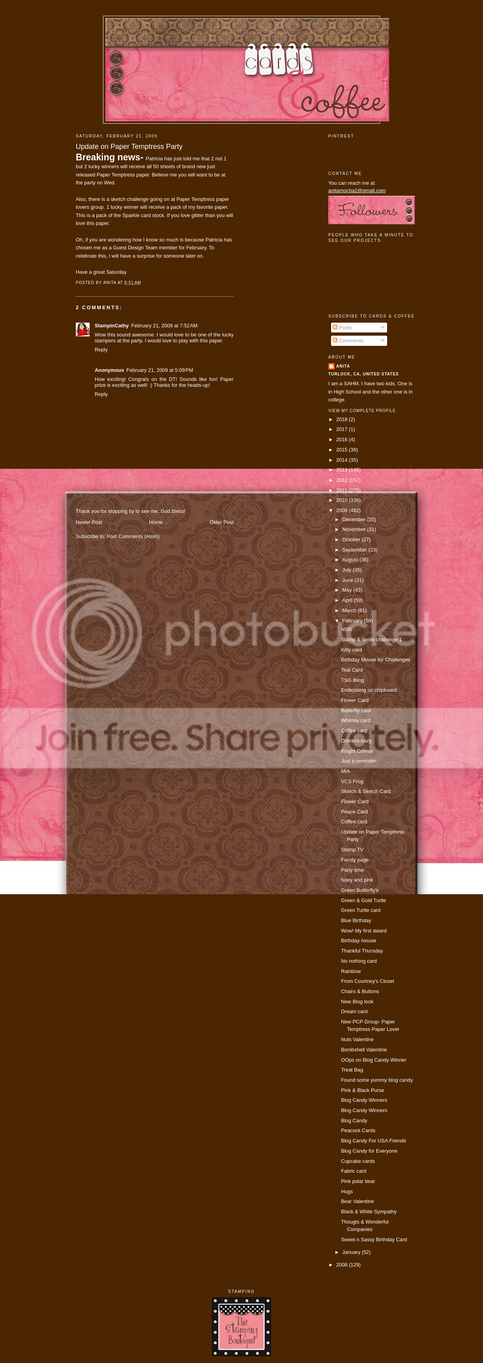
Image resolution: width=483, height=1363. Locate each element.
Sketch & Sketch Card (366, 791)
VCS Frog (352, 781)
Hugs (347, 1191)
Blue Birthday (356, 920)
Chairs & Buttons (360, 991)
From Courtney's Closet (367, 981)
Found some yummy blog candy (377, 1080)
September (355, 550)
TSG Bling (352, 680)
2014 (342, 460)
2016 (342, 439)
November (354, 529)
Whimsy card (355, 720)
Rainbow (351, 971)
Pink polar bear (358, 1181)
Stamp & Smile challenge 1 (371, 640)
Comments (348, 341)
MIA (345, 771)
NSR (346, 629)
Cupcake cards (358, 1161)
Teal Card (352, 670)
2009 (342, 510)
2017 (342, 429)
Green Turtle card (360, 910)
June (348, 580)
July (347, 570)
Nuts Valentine (357, 1039)
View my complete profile (362, 411)
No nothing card (359, 961)
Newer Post (89, 522)
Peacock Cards (358, 1130)
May (347, 590)
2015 (342, 450)
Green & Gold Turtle (363, 900)
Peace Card (354, 812)
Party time (352, 870)
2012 (342, 480)
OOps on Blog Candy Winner (373, 1060)
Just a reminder (358, 761)
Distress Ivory (356, 741)
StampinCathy (112, 326)
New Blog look (357, 1002)
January (351, 1252)
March (350, 610)
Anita (343, 366)
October (351, 539)
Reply (101, 350)
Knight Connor (357, 751)
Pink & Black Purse (362, 1090)
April (348, 600)
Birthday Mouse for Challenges (375, 660)
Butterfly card (356, 710)
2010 (342, 500)
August (350, 560)
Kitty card (351, 650)
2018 (342, 419)
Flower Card (355, 700)
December (354, 519)
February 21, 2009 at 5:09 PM (159, 370)
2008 (342, 1265)
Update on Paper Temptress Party (129, 146)
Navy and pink (357, 880)
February (353, 621)
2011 (342, 490)
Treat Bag (352, 1070)
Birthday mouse (358, 940)
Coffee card (354, 730)
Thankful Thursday (362, 951)
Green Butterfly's (359, 890)
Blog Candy (354, 1120)
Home (156, 522)
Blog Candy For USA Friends (373, 1141)
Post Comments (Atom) (133, 536)
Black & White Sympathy (369, 1211)
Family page (355, 860)
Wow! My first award (364, 931)
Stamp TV (352, 849)
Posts (342, 328)
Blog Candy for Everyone (369, 1151)
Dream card (354, 1011)
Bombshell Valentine (364, 1050)
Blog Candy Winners (364, 1100)
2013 (342, 470)
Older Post (222, 522)
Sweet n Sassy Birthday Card (374, 1239)
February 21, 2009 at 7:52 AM (164, 326)
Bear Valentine (357, 1201)
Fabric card (353, 1171)
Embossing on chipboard (369, 690)
